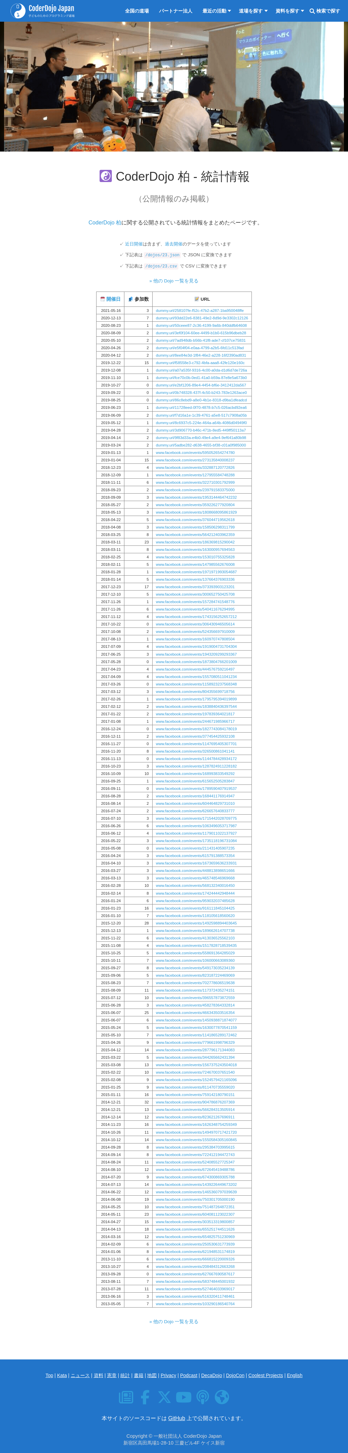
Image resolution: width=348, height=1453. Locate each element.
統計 (125, 1375)
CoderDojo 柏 (105, 222)
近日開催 (134, 243)
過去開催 (173, 243)
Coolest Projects (265, 1375)
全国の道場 (137, 11)
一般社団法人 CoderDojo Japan (188, 1436)
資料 (98, 1375)
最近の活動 (214, 11)
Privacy (168, 1375)
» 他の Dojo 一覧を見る (174, 280)
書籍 (138, 1375)
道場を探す (251, 11)
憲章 (112, 1375)
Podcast (188, 1375)
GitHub (176, 1418)
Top (49, 1375)
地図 (152, 1375)
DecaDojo (211, 1375)
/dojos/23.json (162, 255)
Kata (62, 1375)
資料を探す (287, 11)
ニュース (80, 1375)
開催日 (113, 299)
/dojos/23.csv (161, 266)
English (294, 1375)
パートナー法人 (175, 11)
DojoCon (235, 1375)
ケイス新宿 (213, 1443)
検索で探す (325, 11)
